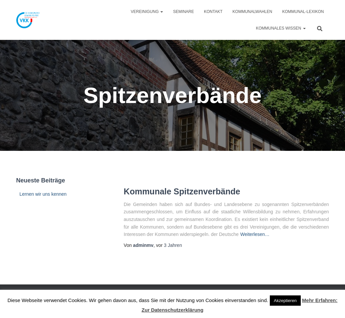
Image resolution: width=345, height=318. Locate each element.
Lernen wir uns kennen (43, 194)
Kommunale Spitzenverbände (182, 191)
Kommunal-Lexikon (303, 11)
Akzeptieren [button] (285, 300)
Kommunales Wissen (280, 28)
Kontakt (213, 11)
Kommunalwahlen (252, 11)
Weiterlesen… (254, 234)
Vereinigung (147, 11)
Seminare (183, 11)
